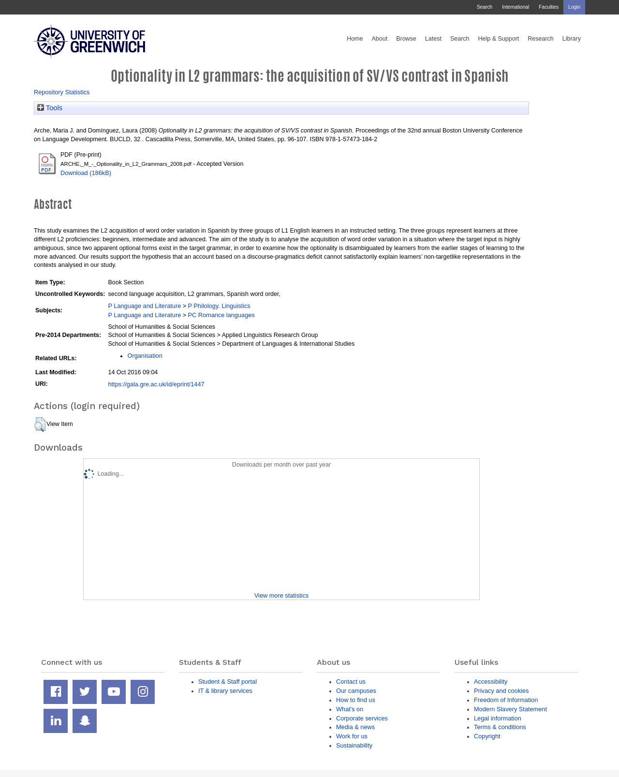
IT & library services (225, 690)
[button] (39, 424)
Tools (49, 108)
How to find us (355, 700)
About (379, 38)
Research (541, 38)
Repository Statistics (62, 92)
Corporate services (362, 718)
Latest (433, 38)
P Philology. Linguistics (219, 305)
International (515, 7)
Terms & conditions (500, 727)
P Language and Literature (144, 305)
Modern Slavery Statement (510, 709)
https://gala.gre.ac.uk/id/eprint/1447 (156, 384)
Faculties (549, 7)
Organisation (144, 355)
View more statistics (281, 595)
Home (355, 38)
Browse (406, 38)
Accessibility (490, 681)
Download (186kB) (85, 172)
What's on (349, 709)
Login (574, 7)
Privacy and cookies (501, 690)
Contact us (351, 681)
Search (484, 7)
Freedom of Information (506, 700)
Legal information (497, 718)
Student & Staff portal (227, 681)
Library (571, 38)
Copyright (487, 736)
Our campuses (356, 690)
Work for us (352, 736)
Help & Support (498, 38)
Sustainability (354, 745)
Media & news (355, 727)
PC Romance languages (221, 315)
